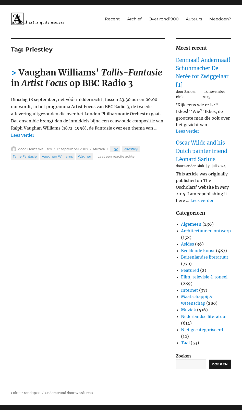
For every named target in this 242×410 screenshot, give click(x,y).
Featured (190, 270)
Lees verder (22, 135)
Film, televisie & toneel (204, 276)
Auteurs (194, 19)
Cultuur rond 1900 (25, 393)
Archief (134, 19)
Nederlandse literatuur (204, 316)
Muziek (99, 149)
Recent (112, 19)
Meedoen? (220, 19)
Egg (115, 149)
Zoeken (183, 355)
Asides (187, 244)
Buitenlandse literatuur (204, 257)
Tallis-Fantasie (25, 156)
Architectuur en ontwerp (206, 230)
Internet (189, 290)
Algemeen (191, 224)
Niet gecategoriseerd (202, 329)
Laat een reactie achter (117, 156)
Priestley (131, 149)
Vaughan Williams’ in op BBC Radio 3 (86, 77)
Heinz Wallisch (39, 149)
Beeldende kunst (198, 250)
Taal (185, 342)
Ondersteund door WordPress (69, 393)
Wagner (84, 156)
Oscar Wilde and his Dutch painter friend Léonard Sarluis (201, 150)
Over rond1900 (164, 19)
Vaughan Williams (57, 156)
